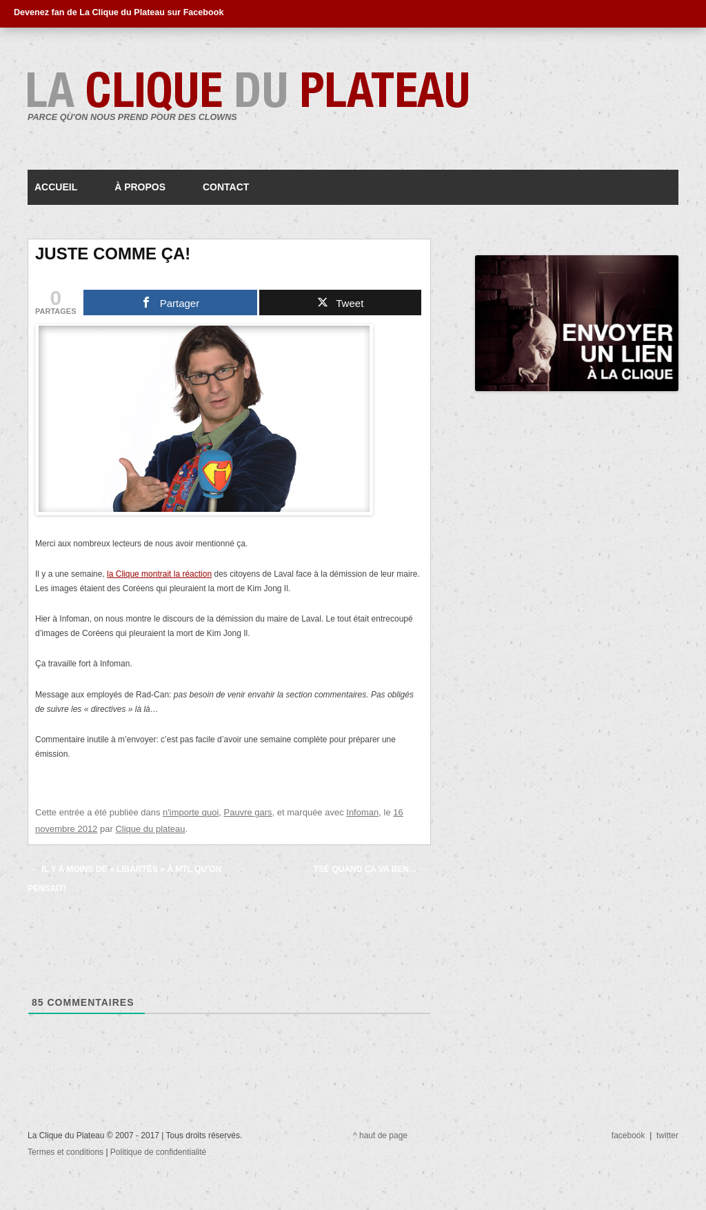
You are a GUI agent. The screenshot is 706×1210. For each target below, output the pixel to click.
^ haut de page (380, 1135)
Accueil (55, 186)
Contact (226, 186)
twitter (667, 1135)
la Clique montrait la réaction (159, 574)
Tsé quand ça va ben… (371, 869)
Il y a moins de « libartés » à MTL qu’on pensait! (124, 878)
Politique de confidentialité (158, 1152)
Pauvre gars (248, 812)
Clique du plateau (150, 829)
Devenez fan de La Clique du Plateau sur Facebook (118, 12)
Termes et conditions (66, 1152)
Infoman (362, 812)
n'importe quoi (191, 812)
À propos (139, 186)
